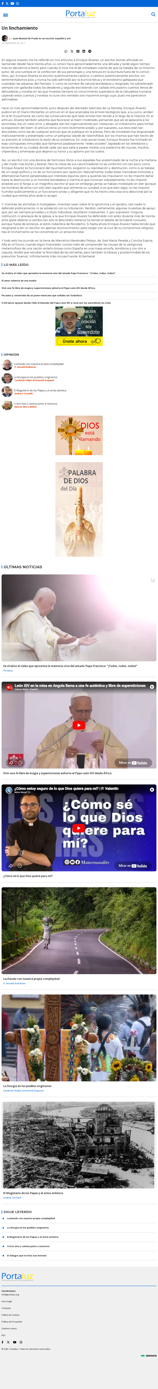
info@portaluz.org (10, 1294)
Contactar (6, 1308)
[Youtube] (13, 3)
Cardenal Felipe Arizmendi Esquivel (34, 380)
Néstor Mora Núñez (26, 406)
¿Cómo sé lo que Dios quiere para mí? (28, 876)
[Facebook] (3, 3)
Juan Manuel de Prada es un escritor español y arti (42, 38)
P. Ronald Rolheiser (25, 367)
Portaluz (8, 670)
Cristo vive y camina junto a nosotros (35, 403)
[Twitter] (8, 3)
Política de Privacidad (12, 1321)
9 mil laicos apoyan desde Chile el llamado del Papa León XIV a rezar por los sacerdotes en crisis (56, 302)
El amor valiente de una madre (19, 280)
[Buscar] (153, 14)
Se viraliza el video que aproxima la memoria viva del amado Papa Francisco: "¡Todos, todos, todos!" (59, 273)
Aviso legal (7, 1301)
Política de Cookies (11, 1314)
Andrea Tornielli (24, 393)
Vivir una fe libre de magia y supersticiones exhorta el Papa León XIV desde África (48, 288)
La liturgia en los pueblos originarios (35, 377)
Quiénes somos (9, 1328)
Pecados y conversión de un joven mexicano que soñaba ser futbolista (42, 295)
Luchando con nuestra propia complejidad (38, 364)
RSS (3, 1335)
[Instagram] (18, 3)
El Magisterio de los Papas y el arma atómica (40, 390)
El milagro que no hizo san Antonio (27, 1255)
